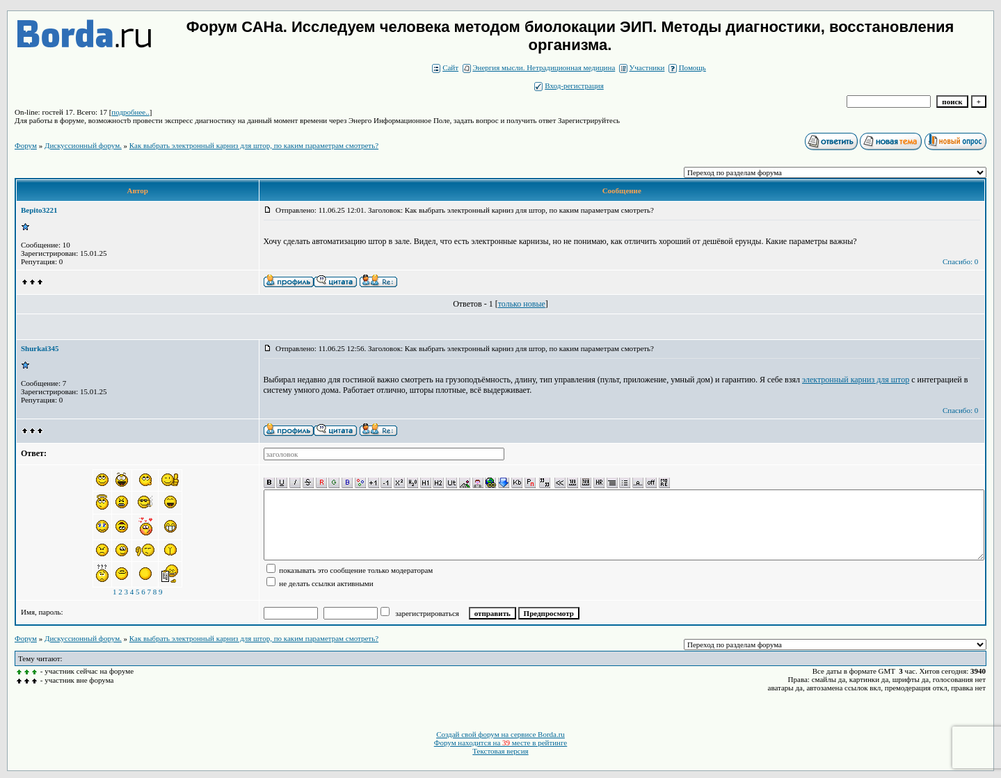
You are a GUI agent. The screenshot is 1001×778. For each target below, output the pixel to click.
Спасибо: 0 (960, 261)
